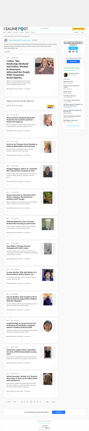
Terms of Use (41, 429)
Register (76, 32)
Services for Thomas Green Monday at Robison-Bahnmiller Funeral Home (21, 145)
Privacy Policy (48, 429)
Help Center (48, 423)
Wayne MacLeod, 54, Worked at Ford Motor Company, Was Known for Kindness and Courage (20, 197)
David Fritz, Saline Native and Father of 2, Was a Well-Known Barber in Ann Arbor (21, 352)
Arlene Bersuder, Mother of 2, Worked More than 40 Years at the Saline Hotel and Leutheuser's (21, 378)
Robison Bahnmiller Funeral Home (14, 89)
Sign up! (73, 48)
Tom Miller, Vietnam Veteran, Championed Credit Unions (18, 247)
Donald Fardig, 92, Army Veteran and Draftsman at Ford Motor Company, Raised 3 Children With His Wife (21, 325)
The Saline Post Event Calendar (71, 68)
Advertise (27, 32)
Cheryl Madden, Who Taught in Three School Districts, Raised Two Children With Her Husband (21, 299)
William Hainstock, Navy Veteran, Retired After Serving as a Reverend (20, 223)
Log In (82, 32)
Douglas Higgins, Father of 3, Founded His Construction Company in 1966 (21, 170)
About (32, 32)
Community (15, 32)
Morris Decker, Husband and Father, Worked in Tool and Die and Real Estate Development (20, 120)
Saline (7, 57)
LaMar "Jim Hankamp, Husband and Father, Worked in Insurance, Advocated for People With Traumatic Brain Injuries (18, 69)
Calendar (9, 32)
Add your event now (73, 125)
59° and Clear (44, 28)
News (4, 32)
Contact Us (41, 423)
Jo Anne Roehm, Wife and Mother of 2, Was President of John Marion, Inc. (21, 273)
